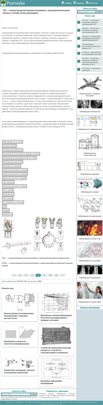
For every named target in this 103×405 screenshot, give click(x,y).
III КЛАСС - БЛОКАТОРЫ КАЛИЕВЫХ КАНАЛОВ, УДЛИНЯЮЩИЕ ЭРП (91, 38)
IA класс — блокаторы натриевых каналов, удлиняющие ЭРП (90, 22)
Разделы (80, 3)
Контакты (93, 3)
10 (50, 275)
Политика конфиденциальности (87, 402)
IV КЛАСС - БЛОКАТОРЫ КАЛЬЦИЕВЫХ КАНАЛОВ (91, 53)
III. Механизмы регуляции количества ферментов (91, 46)
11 (56, 275)
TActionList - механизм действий (91, 69)
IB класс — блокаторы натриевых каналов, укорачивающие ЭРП (90, 30)
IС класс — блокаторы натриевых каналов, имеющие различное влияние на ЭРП (90, 61)
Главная (68, 3)
